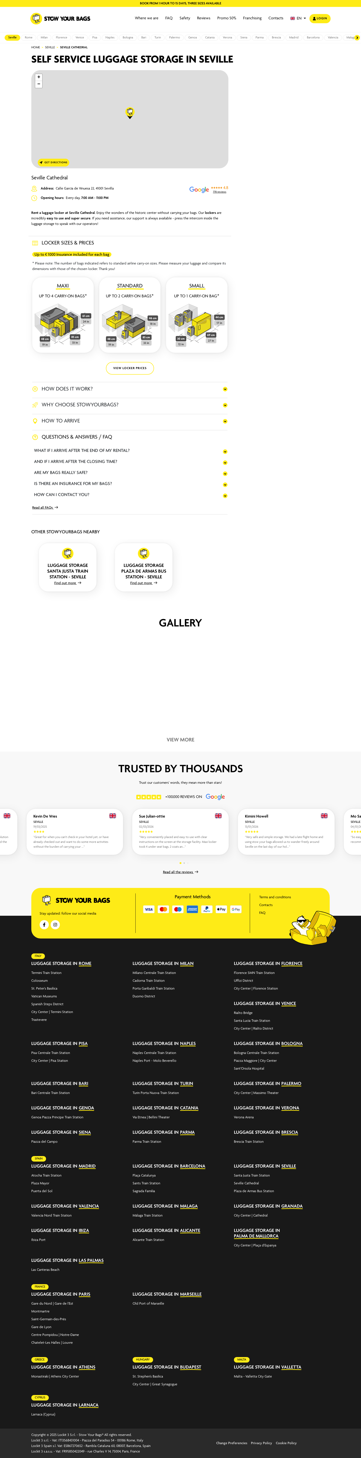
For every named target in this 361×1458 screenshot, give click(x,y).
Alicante (190, 1230)
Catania (210, 37)
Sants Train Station (146, 1183)
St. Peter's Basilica (44, 988)
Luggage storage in (54, 963)
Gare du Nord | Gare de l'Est (52, 1304)
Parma (260, 37)
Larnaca (89, 1405)
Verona (227, 37)
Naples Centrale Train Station (154, 1053)
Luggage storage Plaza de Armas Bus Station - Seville (143, 571)
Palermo (174, 37)
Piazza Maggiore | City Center (255, 1061)
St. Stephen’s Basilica (148, 1376)
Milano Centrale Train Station (154, 973)
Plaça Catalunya (144, 1175)
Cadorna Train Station (149, 981)
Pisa (94, 37)
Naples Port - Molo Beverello (154, 1061)
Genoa (192, 37)
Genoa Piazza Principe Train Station (57, 1117)
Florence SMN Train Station (254, 973)
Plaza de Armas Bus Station (254, 1191)
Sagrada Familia (144, 1191)
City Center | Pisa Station (49, 1061)
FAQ (169, 18)
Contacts (275, 18)
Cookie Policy (286, 1443)
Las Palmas (91, 1260)
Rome (28, 37)
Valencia (333, 37)
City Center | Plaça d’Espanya (255, 1245)
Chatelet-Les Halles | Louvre (52, 1343)
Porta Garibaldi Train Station (154, 988)
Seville (12, 37)
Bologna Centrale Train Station (256, 1053)
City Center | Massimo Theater (256, 1093)
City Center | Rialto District (253, 1028)
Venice (80, 37)
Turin (157, 37)
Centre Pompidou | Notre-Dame (55, 1335)
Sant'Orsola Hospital (249, 1069)
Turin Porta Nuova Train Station (156, 1093)
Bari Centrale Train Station (50, 1093)
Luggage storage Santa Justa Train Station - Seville (67, 571)
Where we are (146, 18)
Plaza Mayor (40, 1183)
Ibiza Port (38, 1240)
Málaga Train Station (148, 1215)
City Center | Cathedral (251, 1215)
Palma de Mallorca (256, 1236)
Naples (109, 37)
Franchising (252, 18)
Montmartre (40, 1311)
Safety (185, 18)
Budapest (190, 1367)
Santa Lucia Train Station (252, 1021)
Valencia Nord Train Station (51, 1215)
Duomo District (144, 996)
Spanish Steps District (47, 1004)
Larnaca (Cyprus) (43, 1414)
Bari (143, 37)
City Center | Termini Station (52, 1012)
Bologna (128, 37)
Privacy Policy (261, 1443)
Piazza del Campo (44, 1142)
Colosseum (39, 981)
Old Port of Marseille (148, 1304)
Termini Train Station (46, 973)
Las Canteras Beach (45, 1270)
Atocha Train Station (46, 1175)
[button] (298, 18)
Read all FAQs (45, 508)
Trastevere (39, 1020)
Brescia (276, 37)
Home (35, 47)
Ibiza (84, 1230)
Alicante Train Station (148, 1240)
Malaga (350, 37)
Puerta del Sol (41, 1191)
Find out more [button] (67, 583)
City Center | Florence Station (256, 988)
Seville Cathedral (246, 1183)
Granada (292, 1206)
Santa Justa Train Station (252, 1175)
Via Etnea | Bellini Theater (151, 1117)
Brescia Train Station (249, 1142)
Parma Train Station (147, 1142)
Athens (87, 1367)
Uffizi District (243, 981)
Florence (61, 37)
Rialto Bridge (243, 1013)
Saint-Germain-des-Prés (48, 1319)
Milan (44, 37)
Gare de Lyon (41, 1327)
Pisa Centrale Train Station (50, 1053)
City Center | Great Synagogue (155, 1384)
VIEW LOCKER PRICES (130, 368)
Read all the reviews (180, 872)
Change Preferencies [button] (231, 1443)
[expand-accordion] (121, 963)
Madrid (294, 37)
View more (180, 740)
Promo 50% (226, 18)
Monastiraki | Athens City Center (55, 1376)
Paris (84, 1294)
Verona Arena (244, 1117)
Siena (243, 37)
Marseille (191, 1294)
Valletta (291, 1367)
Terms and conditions (275, 897)
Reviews (203, 18)
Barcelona (313, 37)
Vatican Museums (44, 996)
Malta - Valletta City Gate (253, 1376)
